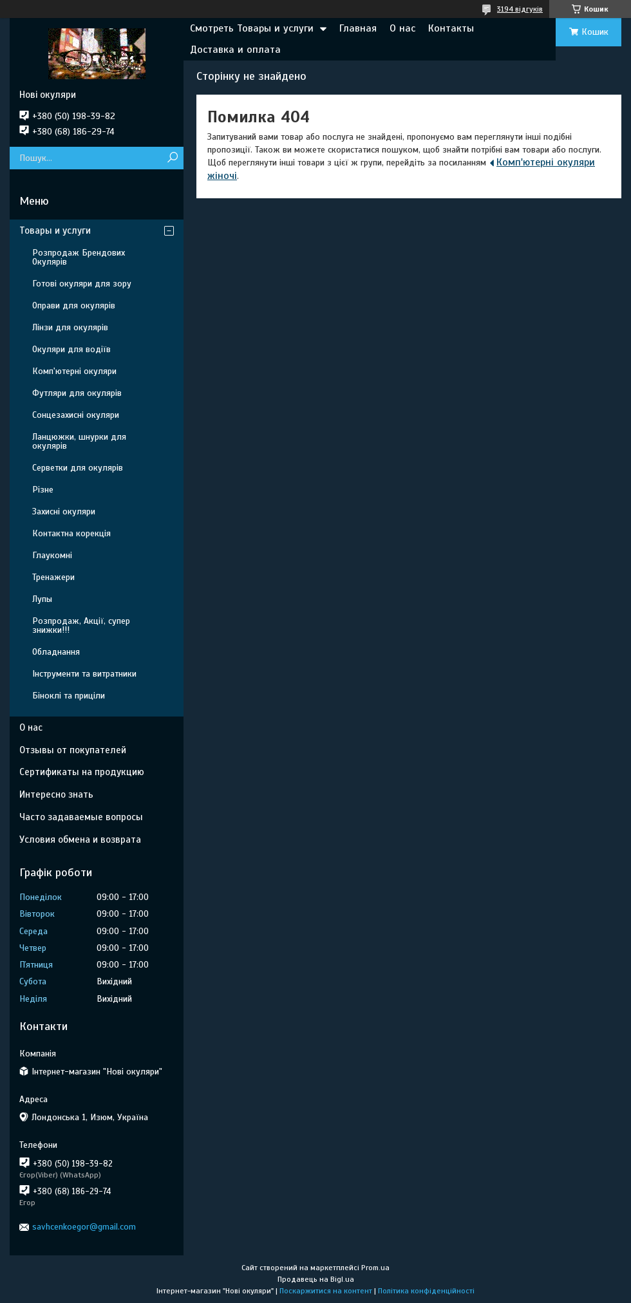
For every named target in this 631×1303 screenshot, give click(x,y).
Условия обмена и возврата (80, 839)
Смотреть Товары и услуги (252, 28)
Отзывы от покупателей (72, 750)
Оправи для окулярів (73, 305)
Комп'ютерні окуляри (74, 371)
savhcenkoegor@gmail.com (84, 1226)
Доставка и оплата (235, 49)
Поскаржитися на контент (325, 1290)
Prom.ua (375, 1267)
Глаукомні (52, 555)
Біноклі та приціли (68, 695)
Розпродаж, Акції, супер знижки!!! (81, 625)
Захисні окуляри (63, 511)
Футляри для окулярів (77, 393)
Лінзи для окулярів (70, 327)
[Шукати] (172, 158)
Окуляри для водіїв (71, 349)
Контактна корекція (71, 533)
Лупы (42, 599)
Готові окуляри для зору (81, 283)
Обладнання (56, 651)
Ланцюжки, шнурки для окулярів (79, 441)
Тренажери (53, 577)
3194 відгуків (520, 9)
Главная (358, 28)
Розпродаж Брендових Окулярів (78, 257)
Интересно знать (56, 794)
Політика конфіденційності (426, 1290)
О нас (402, 28)
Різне (42, 489)
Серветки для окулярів (77, 467)
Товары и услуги (55, 230)
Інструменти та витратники (84, 673)
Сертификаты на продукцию (81, 772)
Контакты (451, 28)
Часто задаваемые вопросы (81, 817)
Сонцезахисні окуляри (75, 414)
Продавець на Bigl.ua (316, 1279)
